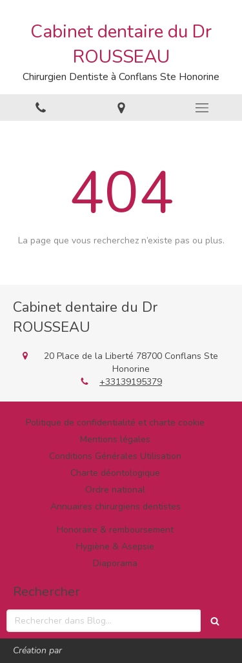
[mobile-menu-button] (201, 108)
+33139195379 (130, 382)
